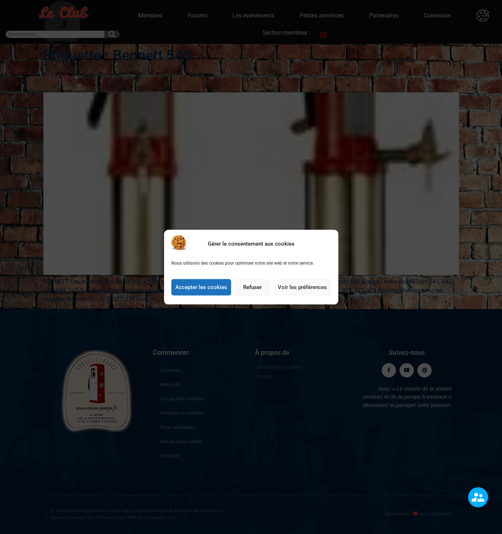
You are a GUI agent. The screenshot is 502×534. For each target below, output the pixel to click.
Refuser (252, 290)
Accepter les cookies (201, 290)
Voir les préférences (302, 290)
